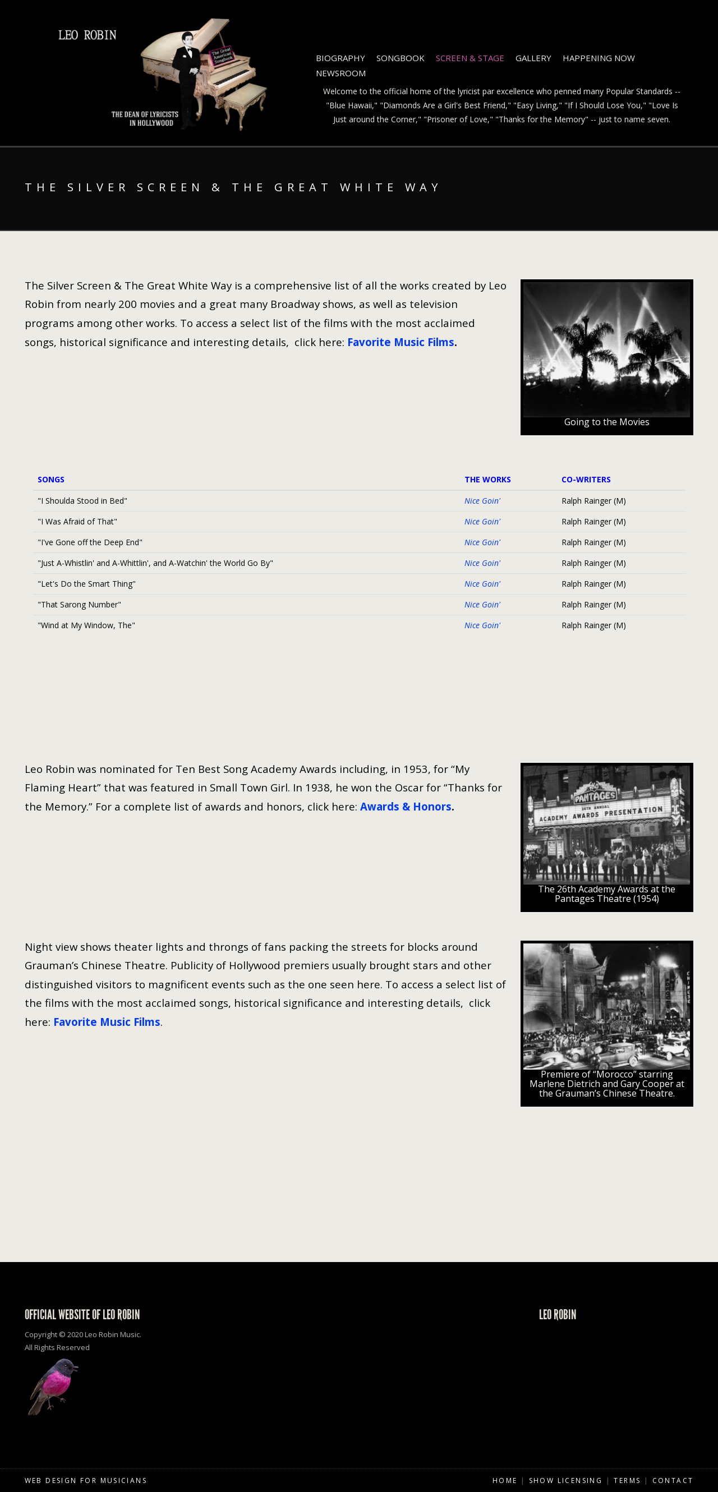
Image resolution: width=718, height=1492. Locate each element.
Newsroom (341, 73)
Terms (627, 1480)
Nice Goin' (482, 500)
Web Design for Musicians (86, 1480)
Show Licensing (566, 1480)
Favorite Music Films (400, 342)
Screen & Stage (470, 57)
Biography (340, 57)
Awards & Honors (406, 806)
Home (505, 1480)
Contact (673, 1480)
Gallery (533, 57)
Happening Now (599, 57)
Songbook (400, 57)
